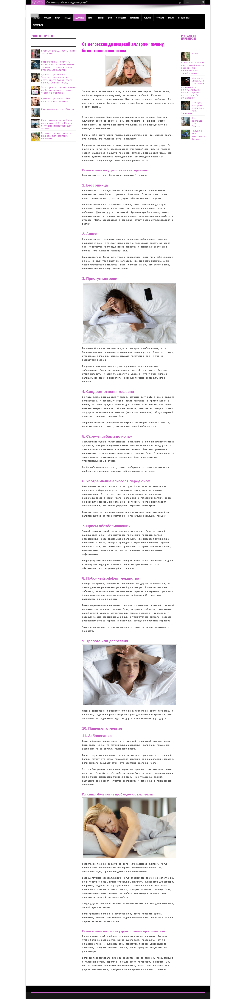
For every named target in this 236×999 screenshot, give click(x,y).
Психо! (171, 17)
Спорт (90, 17)
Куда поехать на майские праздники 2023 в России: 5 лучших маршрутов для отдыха (57, 124)
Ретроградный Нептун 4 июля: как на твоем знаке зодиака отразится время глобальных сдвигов (57, 65)
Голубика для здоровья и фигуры (198, 135)
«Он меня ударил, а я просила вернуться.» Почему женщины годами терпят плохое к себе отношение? (192, 88)
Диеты (101, 17)
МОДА (57, 17)
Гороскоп (160, 17)
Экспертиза (38, 25)
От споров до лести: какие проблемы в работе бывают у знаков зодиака (58, 90)
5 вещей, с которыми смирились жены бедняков (193, 108)
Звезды (67, 17)
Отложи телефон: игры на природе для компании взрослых (56, 136)
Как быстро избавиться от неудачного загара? (67, 2)
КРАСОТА (47, 17)
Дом (110, 17)
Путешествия (183, 17)
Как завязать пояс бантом (57, 109)
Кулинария (134, 17)
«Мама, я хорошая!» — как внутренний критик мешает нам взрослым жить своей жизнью (192, 63)
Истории (147, 17)
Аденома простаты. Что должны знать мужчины (55, 99)
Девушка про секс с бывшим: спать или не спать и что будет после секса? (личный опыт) (56, 78)
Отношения (121, 17)
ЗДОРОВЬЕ (79, 17)
